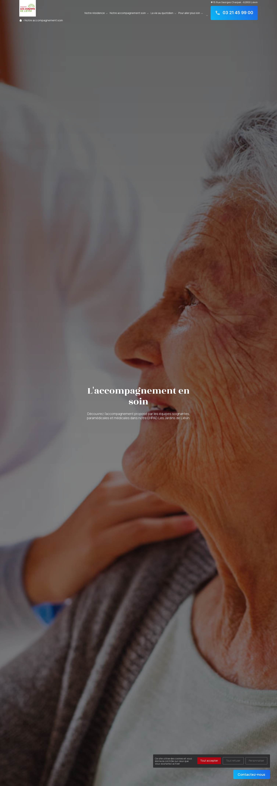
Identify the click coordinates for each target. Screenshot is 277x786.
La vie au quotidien (162, 13)
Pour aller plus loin (189, 13)
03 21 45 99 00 (234, 13)
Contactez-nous (251, 774)
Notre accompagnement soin (128, 13)
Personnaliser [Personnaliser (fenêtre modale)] (256, 760)
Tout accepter (209, 760)
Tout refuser (233, 760)
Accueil (20, 20)
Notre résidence (95, 13)
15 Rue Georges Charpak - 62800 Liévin (234, 2)
